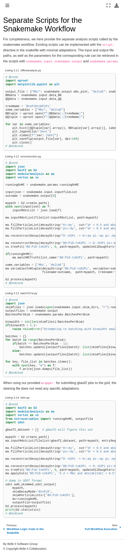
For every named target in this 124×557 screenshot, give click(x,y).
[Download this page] (116, 5)
